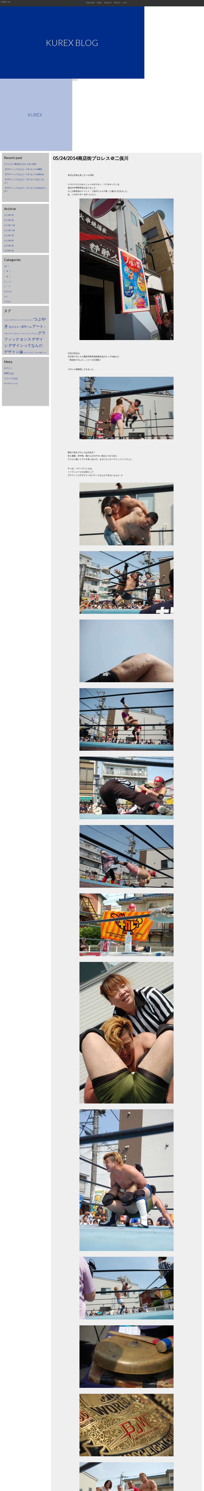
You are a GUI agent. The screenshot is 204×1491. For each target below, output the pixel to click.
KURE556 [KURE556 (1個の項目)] (12, 225)
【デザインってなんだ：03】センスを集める (24, 79)
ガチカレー (70, 1456)
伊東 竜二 (107, 1456)
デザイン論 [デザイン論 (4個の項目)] (13, 256)
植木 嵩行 (163, 1456)
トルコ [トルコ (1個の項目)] (26, 257)
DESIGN (90, 2)
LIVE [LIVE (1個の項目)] (22, 225)
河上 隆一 (184, 1456)
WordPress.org (10, 288)
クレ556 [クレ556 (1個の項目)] (25, 238)
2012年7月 (9, 140)
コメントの (11, 283)
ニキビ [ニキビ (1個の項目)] (31, 257)
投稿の (9, 278)
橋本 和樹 (176, 1456)
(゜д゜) (7, 181)
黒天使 (172, 1460)
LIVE (63, 1456)
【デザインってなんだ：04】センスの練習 (23, 74)
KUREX (57, 1456)
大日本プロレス (125, 1456)
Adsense (155, 5)
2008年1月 (9, 155)
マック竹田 (91, 1456)
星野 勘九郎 (146, 1456)
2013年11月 (9, 130)
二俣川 (99, 1456)
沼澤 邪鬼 (193, 1456)
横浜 (169, 1456)
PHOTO (108, 2)
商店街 (114, 1456)
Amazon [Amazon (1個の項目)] (6, 225)
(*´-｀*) (7, 191)
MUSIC (117, 2)
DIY (125, 2)
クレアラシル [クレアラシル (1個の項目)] (33, 238)
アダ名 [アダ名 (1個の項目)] (29, 232)
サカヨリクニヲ (193, 1460)
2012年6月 (9, 145)
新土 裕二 (136, 1456)
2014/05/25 (180, 1460)
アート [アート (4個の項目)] (37, 231)
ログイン (8, 273)
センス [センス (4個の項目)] (25, 243)
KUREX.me (6, 2)
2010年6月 (9, 150)
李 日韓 (155, 1456)
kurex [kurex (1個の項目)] (18, 225)
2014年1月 (9, 125)
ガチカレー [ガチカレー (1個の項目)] (18, 238)
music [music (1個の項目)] (31, 225)
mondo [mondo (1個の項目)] (26, 225)
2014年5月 (9, 120)
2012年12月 (9, 135)
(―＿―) (7, 186)
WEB (99, 2)
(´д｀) (6, 171)
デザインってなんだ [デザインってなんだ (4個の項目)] (25, 250)
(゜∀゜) (7, 176)
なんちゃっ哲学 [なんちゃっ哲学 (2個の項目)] (18, 231)
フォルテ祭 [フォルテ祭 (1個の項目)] (38, 257)
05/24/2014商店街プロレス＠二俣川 (20, 69)
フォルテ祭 (81, 1456)
